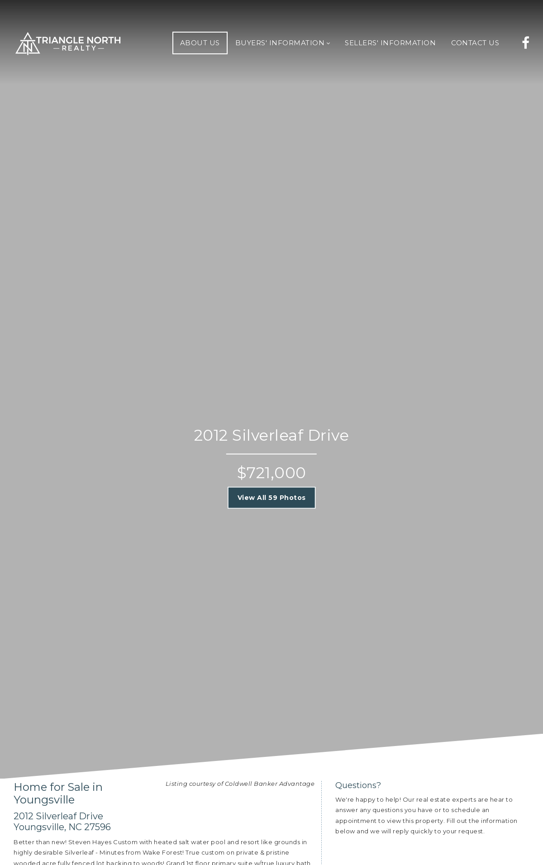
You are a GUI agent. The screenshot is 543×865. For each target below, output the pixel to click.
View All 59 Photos (272, 498)
